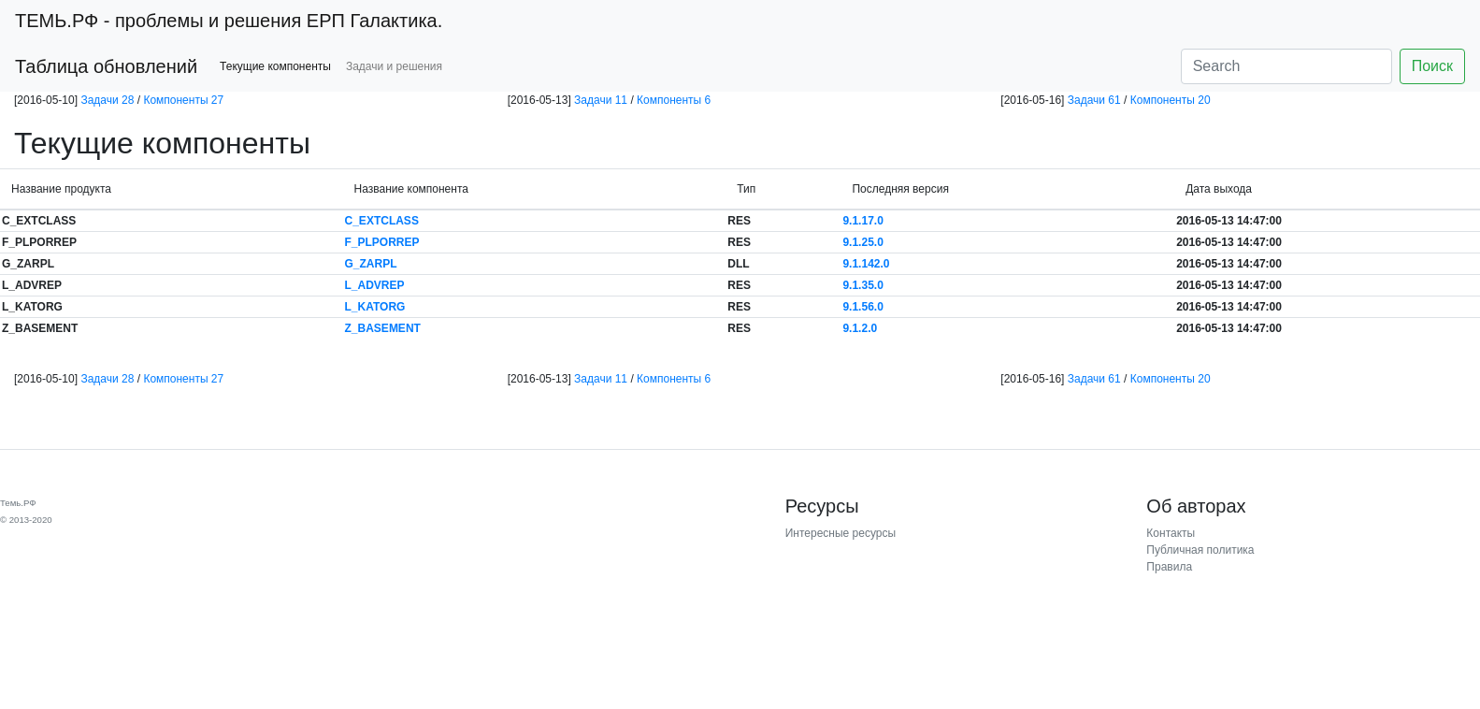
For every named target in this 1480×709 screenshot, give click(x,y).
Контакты (1170, 533)
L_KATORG (375, 306)
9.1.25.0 (862, 242)
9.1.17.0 (862, 220)
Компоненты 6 (674, 100)
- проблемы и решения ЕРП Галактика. (228, 20)
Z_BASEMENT (383, 328)
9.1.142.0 (865, 263)
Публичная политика (1200, 550)
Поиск (1432, 66)
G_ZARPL (371, 263)
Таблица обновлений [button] (106, 66)
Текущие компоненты (275, 66)
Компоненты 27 (183, 100)
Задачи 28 (107, 100)
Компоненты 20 (1170, 100)
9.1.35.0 (862, 285)
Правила (1169, 566)
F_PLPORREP (382, 242)
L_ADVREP (375, 285)
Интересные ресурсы (840, 533)
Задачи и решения (394, 66)
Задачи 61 (1094, 100)
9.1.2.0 (859, 328)
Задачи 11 (600, 100)
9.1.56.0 (862, 306)
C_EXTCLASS (382, 220)
